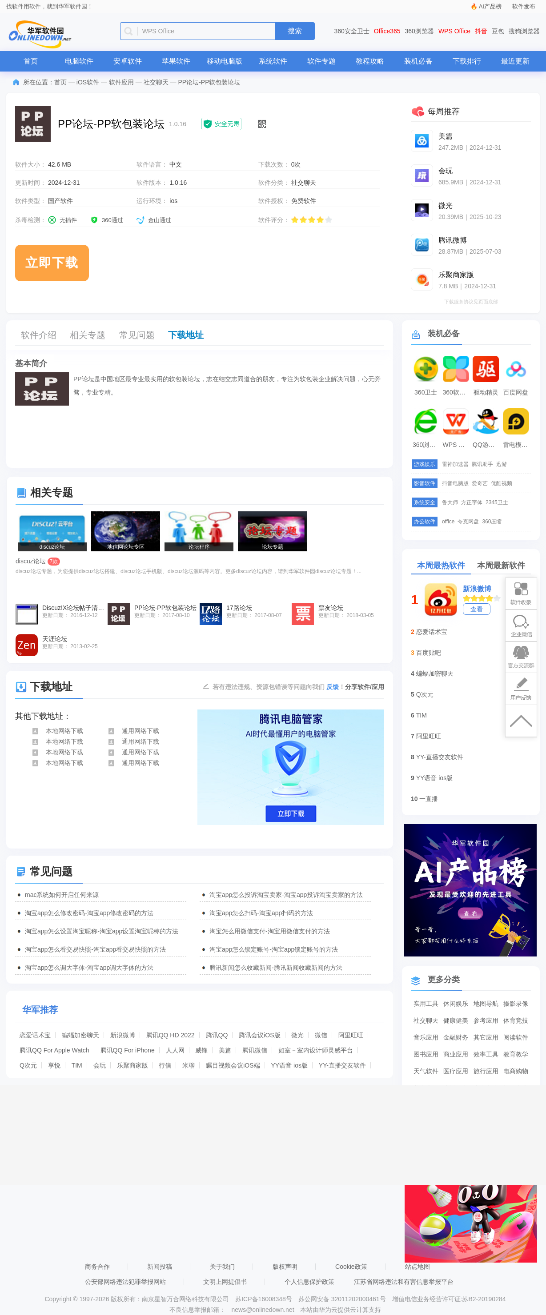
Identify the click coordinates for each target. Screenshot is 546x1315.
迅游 (501, 464)
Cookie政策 (351, 1266)
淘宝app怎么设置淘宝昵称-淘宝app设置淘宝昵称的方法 (101, 931)
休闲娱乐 (455, 1003)
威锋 (201, 1050)
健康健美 (455, 1020)
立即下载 (52, 263)
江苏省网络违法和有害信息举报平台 (404, 1282)
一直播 (428, 798)
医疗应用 (455, 1071)
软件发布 (523, 6)
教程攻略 (370, 61)
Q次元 (28, 1065)
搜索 (295, 31)
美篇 (225, 1050)
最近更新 (515, 61)
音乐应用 (426, 1037)
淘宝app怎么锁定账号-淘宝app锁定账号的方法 (273, 949)
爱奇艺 (480, 483)
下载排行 (467, 61)
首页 (31, 61)
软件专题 (321, 61)
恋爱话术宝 (35, 1035)
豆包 (498, 31)
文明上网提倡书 (225, 1282)
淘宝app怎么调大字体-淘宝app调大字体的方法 (89, 967)
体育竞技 (515, 1020)
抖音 (481, 31)
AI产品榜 (490, 6)
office (448, 521)
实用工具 (426, 1003)
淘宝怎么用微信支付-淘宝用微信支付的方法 (269, 931)
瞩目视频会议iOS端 (233, 1065)
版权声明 (285, 1266)
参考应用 (486, 1020)
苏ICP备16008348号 (263, 1299)
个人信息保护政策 (309, 1282)
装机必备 (418, 61)
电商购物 (515, 1071)
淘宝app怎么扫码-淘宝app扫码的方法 (261, 913)
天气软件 (426, 1071)
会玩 (99, 1065)
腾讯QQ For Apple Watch (54, 1050)
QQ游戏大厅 (487, 444)
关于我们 (222, 1266)
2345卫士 (497, 502)
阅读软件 (515, 1037)
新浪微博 (122, 1035)
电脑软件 (79, 61)
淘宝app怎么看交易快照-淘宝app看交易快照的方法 (95, 949)
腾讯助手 (482, 464)
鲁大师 (450, 502)
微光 (297, 1035)
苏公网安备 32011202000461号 (343, 1299)
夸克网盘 (468, 521)
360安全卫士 (351, 31)
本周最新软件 (501, 565)
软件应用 (121, 82)
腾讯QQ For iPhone (127, 1050)
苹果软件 (176, 61)
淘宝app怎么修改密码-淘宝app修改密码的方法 (89, 913)
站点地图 (417, 1266)
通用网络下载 (133, 730)
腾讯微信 (254, 1050)
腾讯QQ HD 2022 (170, 1035)
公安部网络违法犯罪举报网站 (125, 1282)
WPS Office (454, 31)
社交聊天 (156, 82)
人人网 (175, 1050)
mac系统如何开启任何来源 (62, 894)
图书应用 (426, 1054)
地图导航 (486, 1003)
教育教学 (515, 1054)
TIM (77, 1065)
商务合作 (97, 1266)
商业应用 (455, 1054)
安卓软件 (127, 61)
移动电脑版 (224, 61)
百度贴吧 (428, 652)
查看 (476, 609)
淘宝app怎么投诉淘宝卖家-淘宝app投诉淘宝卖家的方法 (286, 894)
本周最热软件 (441, 565)
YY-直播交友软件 (342, 1065)
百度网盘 (515, 392)
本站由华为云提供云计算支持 (340, 1309)
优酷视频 (501, 483)
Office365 (387, 31)
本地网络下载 (57, 730)
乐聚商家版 (132, 1065)
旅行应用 (486, 1071)
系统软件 (273, 61)
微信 (321, 1035)
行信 (165, 1065)
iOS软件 (87, 82)
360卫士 (425, 392)
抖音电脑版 (455, 483)
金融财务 (455, 1037)
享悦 (54, 1065)
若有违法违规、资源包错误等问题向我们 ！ (279, 686)
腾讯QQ (217, 1035)
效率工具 (486, 1054)
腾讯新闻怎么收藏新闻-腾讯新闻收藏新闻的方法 (275, 967)
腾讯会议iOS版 (259, 1035)
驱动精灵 (486, 392)
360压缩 (492, 521)
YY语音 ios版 (289, 1065)
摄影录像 (515, 1003)
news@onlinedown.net (262, 1309)
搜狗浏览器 (524, 31)
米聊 (188, 1065)
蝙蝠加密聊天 (80, 1035)
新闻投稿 (159, 1266)
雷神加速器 (455, 464)
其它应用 (486, 1037)
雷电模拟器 (517, 444)
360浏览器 (419, 31)
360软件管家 (457, 392)
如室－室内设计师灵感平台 (315, 1050)
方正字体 (471, 502)
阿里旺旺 (350, 1035)
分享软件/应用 (364, 686)
